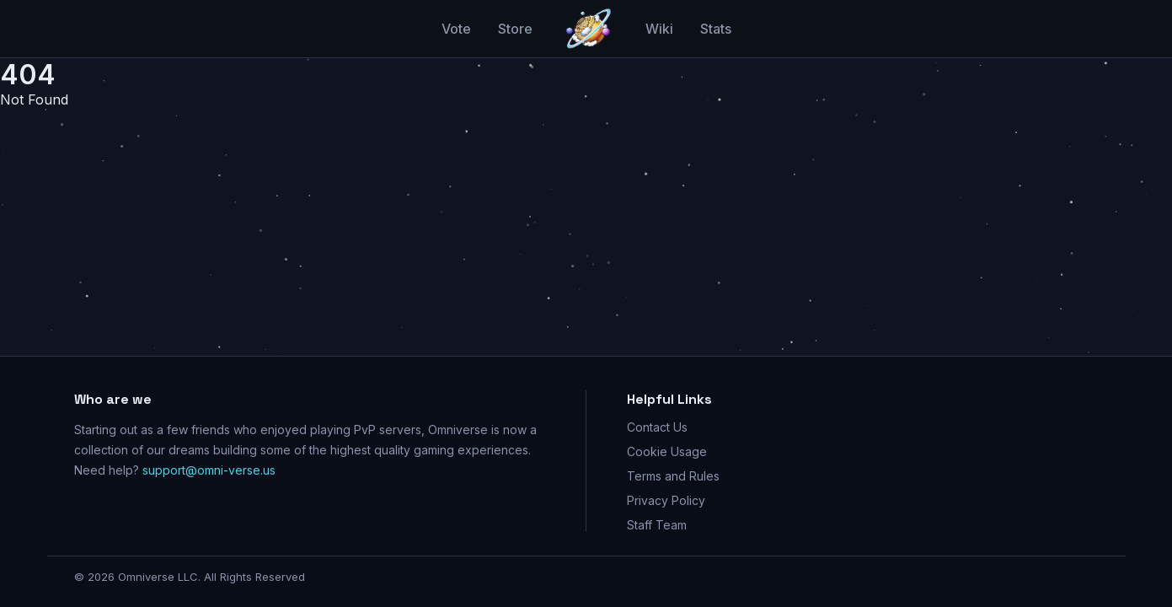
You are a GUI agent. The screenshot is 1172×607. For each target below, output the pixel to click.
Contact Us (657, 427)
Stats (715, 28)
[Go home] (589, 29)
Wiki (659, 28)
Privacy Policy (666, 500)
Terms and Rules (673, 476)
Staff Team (657, 525)
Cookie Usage (667, 451)
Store (515, 28)
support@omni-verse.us (209, 470)
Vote (456, 28)
